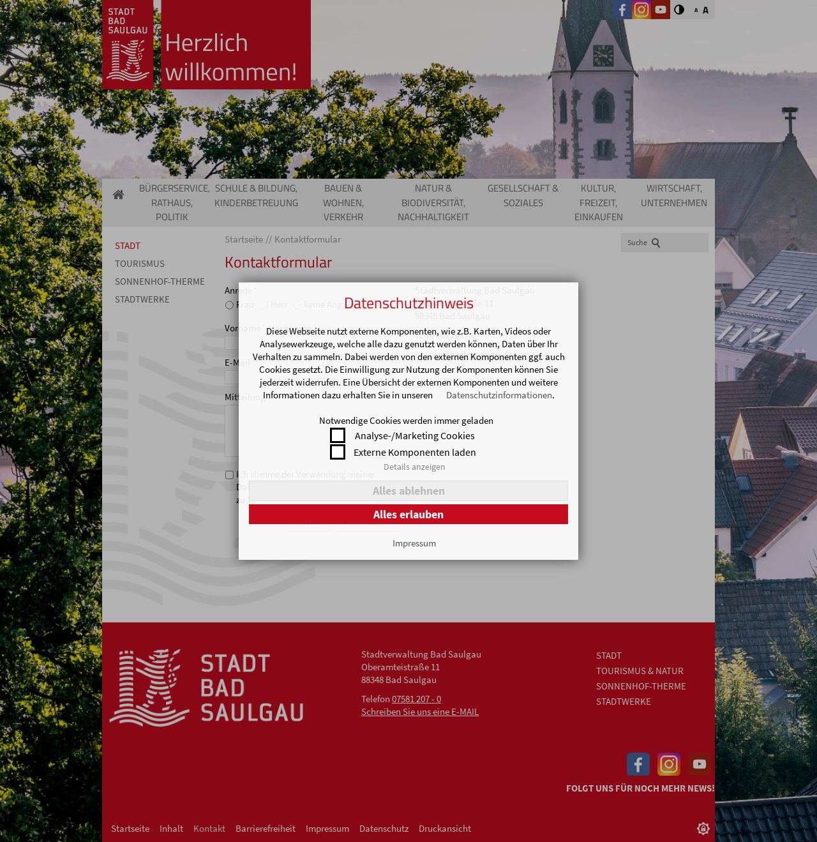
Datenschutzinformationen (499, 395)
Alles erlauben (408, 514)
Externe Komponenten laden (415, 452)
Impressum (414, 543)
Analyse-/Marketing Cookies (415, 435)
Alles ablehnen (409, 490)
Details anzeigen (415, 466)
